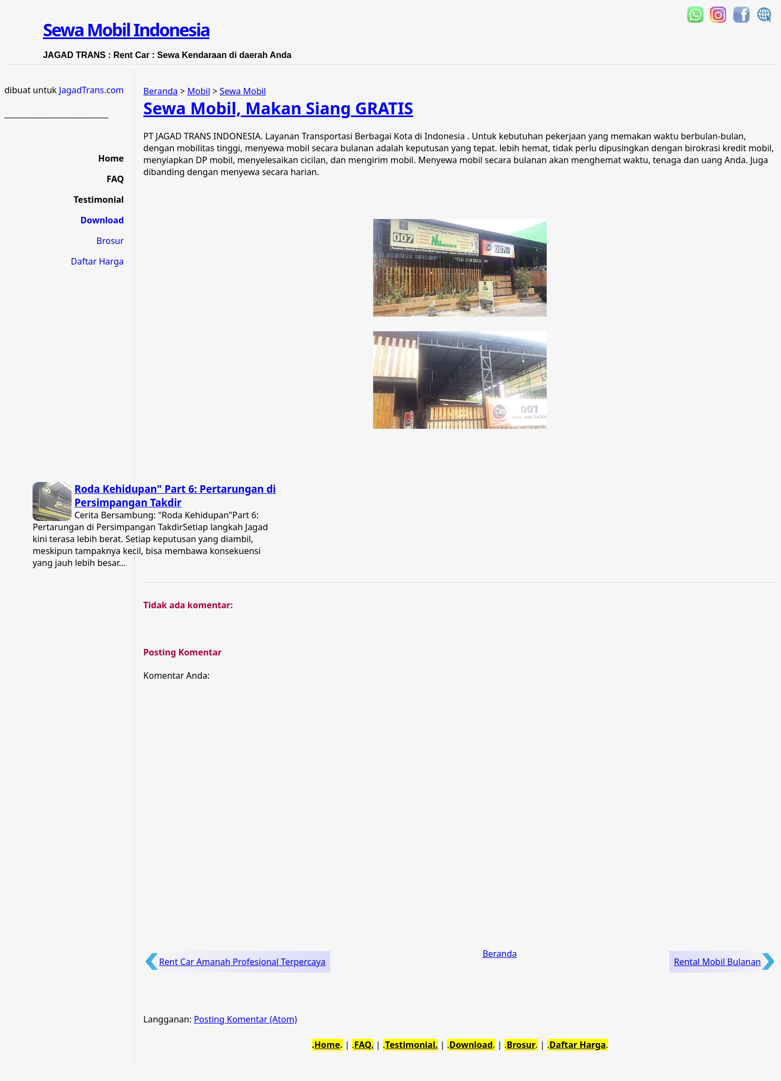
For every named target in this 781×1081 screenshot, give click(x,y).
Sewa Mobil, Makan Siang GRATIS (278, 108)
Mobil (198, 91)
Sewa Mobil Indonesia (126, 29)
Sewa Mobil (243, 91)
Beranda (160, 91)
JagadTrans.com (91, 90)
